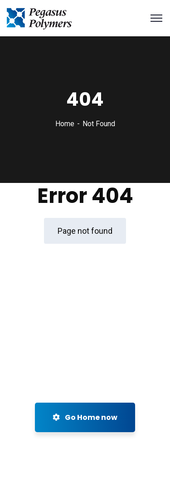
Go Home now (85, 417)
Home (64, 123)
